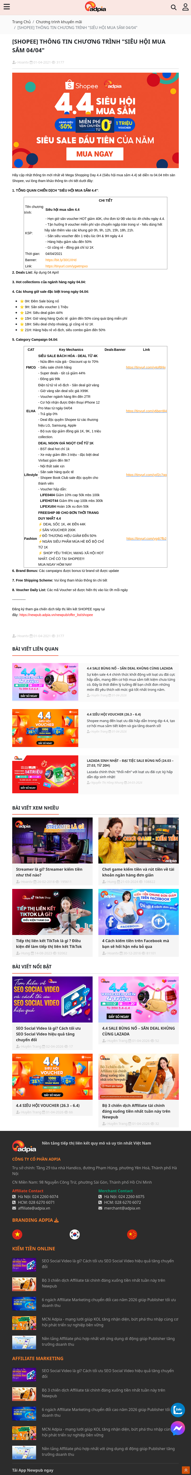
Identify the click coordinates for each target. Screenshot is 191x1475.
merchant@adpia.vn (122, 1208)
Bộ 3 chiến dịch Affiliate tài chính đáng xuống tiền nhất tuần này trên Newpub (103, 1283)
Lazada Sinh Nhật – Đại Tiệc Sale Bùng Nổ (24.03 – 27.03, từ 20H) (130, 763)
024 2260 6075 (131, 1196)
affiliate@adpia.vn (34, 1208)
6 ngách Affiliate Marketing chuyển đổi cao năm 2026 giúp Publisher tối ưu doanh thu (109, 1302)
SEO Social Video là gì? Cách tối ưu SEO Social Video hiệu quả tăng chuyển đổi (108, 1263)
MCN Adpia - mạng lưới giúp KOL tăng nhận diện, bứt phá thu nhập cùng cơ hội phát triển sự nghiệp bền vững (110, 1322)
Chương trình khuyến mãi (59, 21)
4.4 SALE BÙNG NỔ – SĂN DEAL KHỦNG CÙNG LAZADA (130, 668)
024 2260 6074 (45, 1196)
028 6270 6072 (128, 1202)
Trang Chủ (21, 21)
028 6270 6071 (42, 1202)
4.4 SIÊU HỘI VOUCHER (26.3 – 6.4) (114, 714)
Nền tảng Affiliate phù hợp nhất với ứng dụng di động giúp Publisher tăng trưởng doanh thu (108, 1341)
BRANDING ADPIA (35, 1220)
